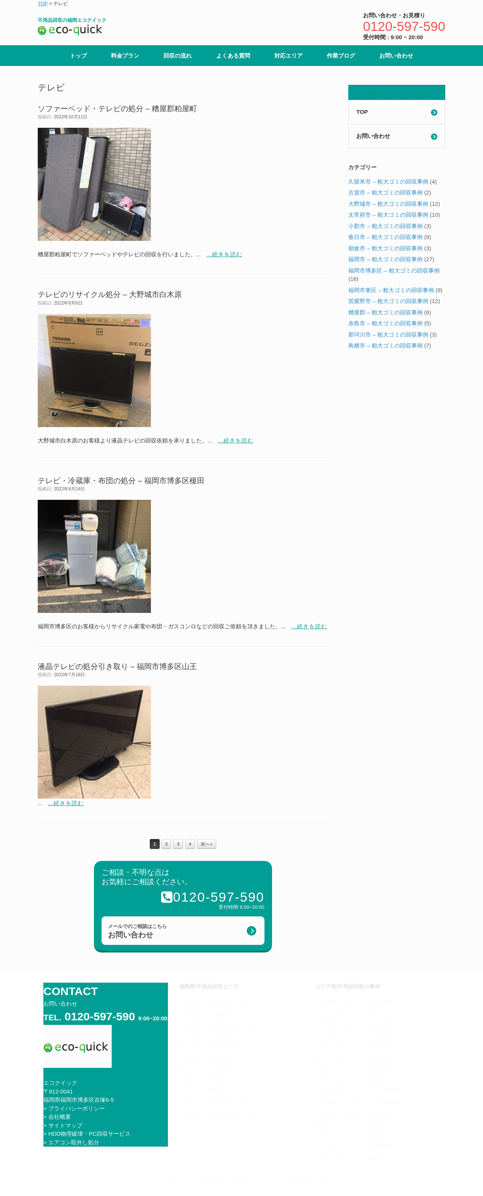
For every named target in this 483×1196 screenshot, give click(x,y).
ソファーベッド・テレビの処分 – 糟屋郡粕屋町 (117, 108)
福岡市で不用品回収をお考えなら (221, 1002)
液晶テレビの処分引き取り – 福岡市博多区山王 (117, 666)
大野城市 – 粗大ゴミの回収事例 (388, 204)
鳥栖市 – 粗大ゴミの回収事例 (385, 345)
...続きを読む (224, 254)
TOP (362, 112)
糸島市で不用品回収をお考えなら (221, 1057)
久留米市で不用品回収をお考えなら (224, 1113)
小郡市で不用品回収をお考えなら (221, 1102)
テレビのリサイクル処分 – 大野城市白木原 (110, 294)
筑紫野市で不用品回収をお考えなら (224, 1024)
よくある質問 (233, 55)
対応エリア (288, 55)
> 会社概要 (57, 1116)
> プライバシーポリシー (74, 1108)
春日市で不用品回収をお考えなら (221, 1046)
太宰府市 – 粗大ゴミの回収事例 (388, 214)
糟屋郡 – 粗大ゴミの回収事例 (385, 312)
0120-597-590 (404, 26)
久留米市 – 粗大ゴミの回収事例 (388, 181)
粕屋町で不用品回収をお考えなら (221, 1080)
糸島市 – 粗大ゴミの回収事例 (385, 323)
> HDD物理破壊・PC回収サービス (87, 1133)
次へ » (206, 844)
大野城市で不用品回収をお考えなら (224, 1013)
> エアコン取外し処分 (71, 1142)
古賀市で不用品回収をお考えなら (221, 1091)
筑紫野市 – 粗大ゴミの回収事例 (388, 301)
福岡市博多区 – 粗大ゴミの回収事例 (394, 270)
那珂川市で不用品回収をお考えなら (224, 1069)
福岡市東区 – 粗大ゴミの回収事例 (391, 290)
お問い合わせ (396, 55)
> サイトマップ (62, 1125)
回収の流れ (177, 55)
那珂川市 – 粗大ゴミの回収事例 (388, 334)
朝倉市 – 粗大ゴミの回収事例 (385, 248)
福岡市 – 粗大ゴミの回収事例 (385, 259)
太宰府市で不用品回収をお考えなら (224, 1035)
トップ (78, 55)
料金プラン (125, 55)
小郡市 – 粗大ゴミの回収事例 (385, 226)
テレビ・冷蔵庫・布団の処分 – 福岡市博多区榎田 (121, 480)
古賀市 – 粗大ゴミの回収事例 (385, 192)
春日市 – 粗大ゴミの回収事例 (385, 237)
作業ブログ (341, 55)
